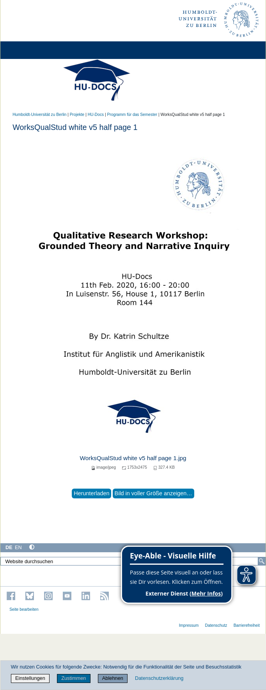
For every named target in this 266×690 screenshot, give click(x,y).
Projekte (77, 114)
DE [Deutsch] (8, 547)
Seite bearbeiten (24, 609)
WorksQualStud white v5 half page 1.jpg (133, 458)
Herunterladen (91, 493)
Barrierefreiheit (247, 625)
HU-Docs (96, 114)
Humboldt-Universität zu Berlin (39, 114)
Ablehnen (112, 678)
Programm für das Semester (132, 114)
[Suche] (262, 561)
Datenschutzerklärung (159, 678)
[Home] (28, 50)
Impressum (189, 625)
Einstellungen (30, 678)
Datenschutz (216, 625)
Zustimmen (73, 678)
